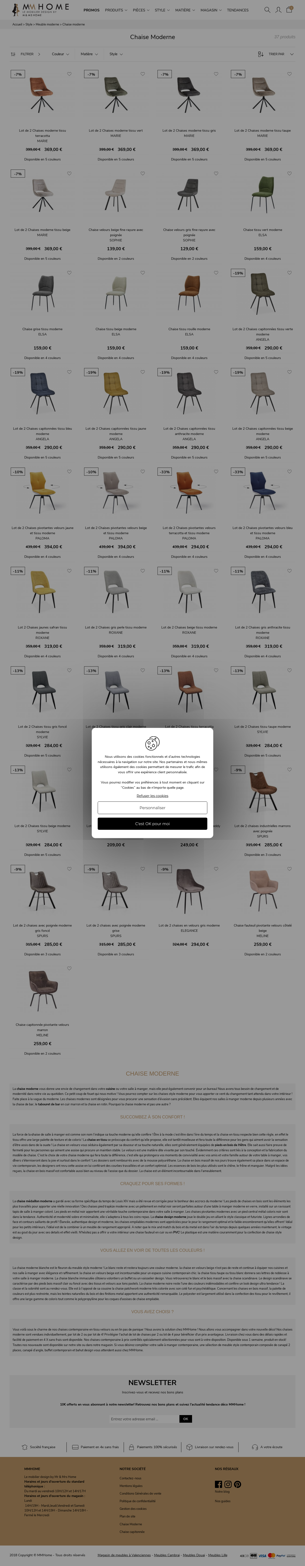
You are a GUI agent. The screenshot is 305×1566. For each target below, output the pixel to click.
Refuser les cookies (152, 796)
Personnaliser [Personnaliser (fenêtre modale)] (153, 807)
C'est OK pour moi (152, 823)
